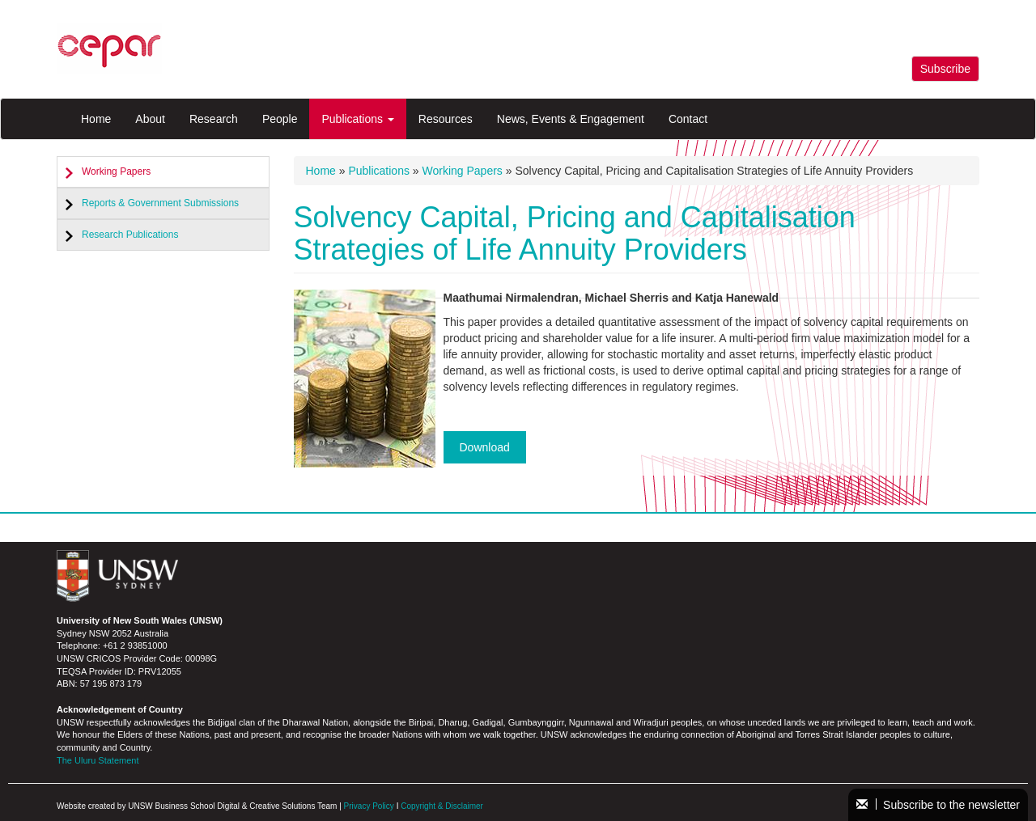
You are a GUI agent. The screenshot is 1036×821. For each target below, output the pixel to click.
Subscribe (945, 68)
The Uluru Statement (98, 760)
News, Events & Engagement (570, 118)
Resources (445, 118)
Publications (357, 118)
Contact (688, 118)
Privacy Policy (369, 806)
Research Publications (130, 234)
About (150, 118)
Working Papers (116, 171)
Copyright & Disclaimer (442, 806)
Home (96, 118)
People (280, 118)
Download (485, 447)
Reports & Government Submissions (160, 203)
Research (213, 118)
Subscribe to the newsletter (938, 804)
